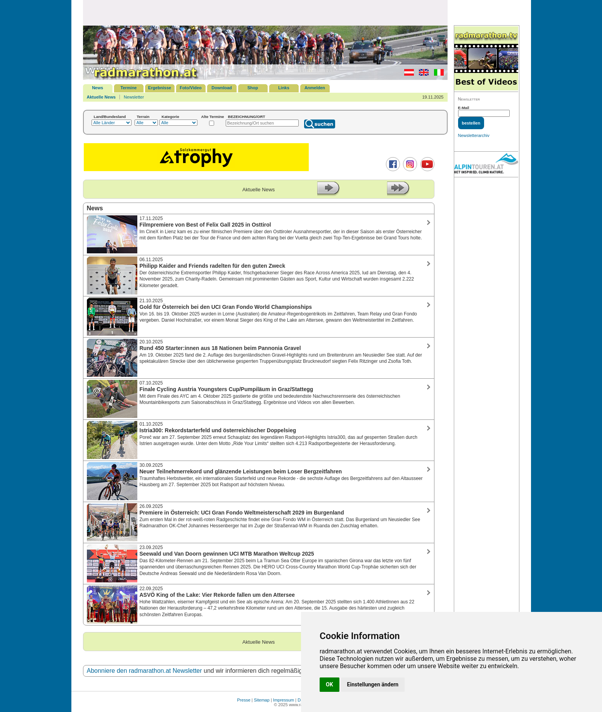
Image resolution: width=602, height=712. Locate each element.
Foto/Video (191, 87)
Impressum (283, 700)
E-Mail (463, 108)
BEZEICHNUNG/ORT (246, 116)
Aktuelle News (101, 97)
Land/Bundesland (110, 116)
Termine (129, 87)
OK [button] (329, 684)
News (97, 87)
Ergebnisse (159, 87)
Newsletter (134, 97)
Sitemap (262, 700)
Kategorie (171, 116)
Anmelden (314, 87)
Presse (243, 700)
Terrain (143, 116)
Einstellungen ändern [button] (373, 684)
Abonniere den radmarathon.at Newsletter (144, 670)
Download (221, 87)
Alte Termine (212, 116)
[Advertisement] (265, 12)
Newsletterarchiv (474, 135)
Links (283, 87)
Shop (252, 87)
